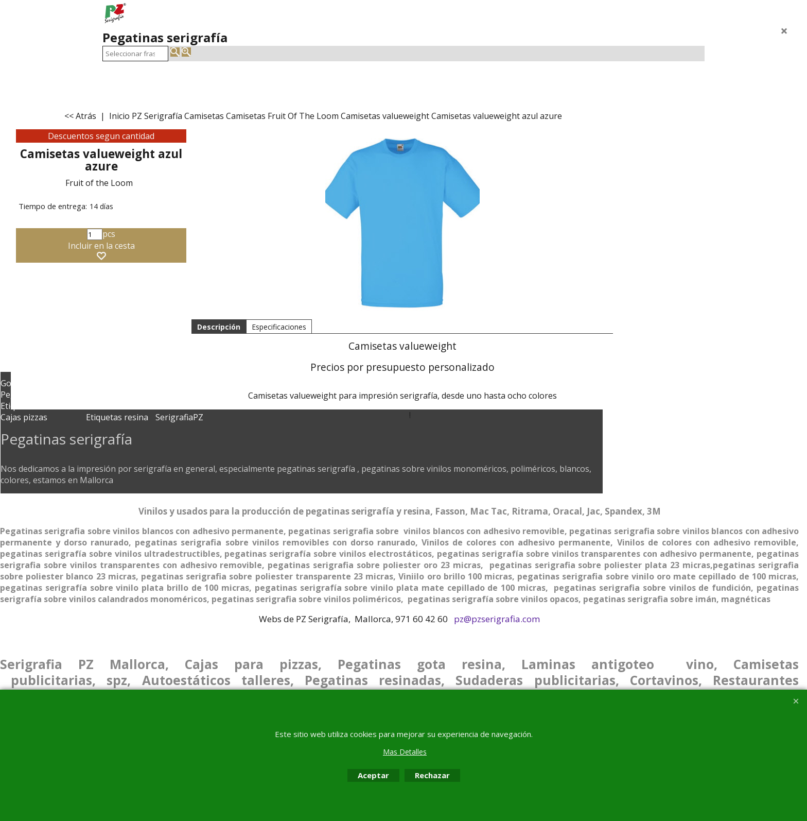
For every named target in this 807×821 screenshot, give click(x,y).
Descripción (218, 327)
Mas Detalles (405, 752)
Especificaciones (279, 327)
